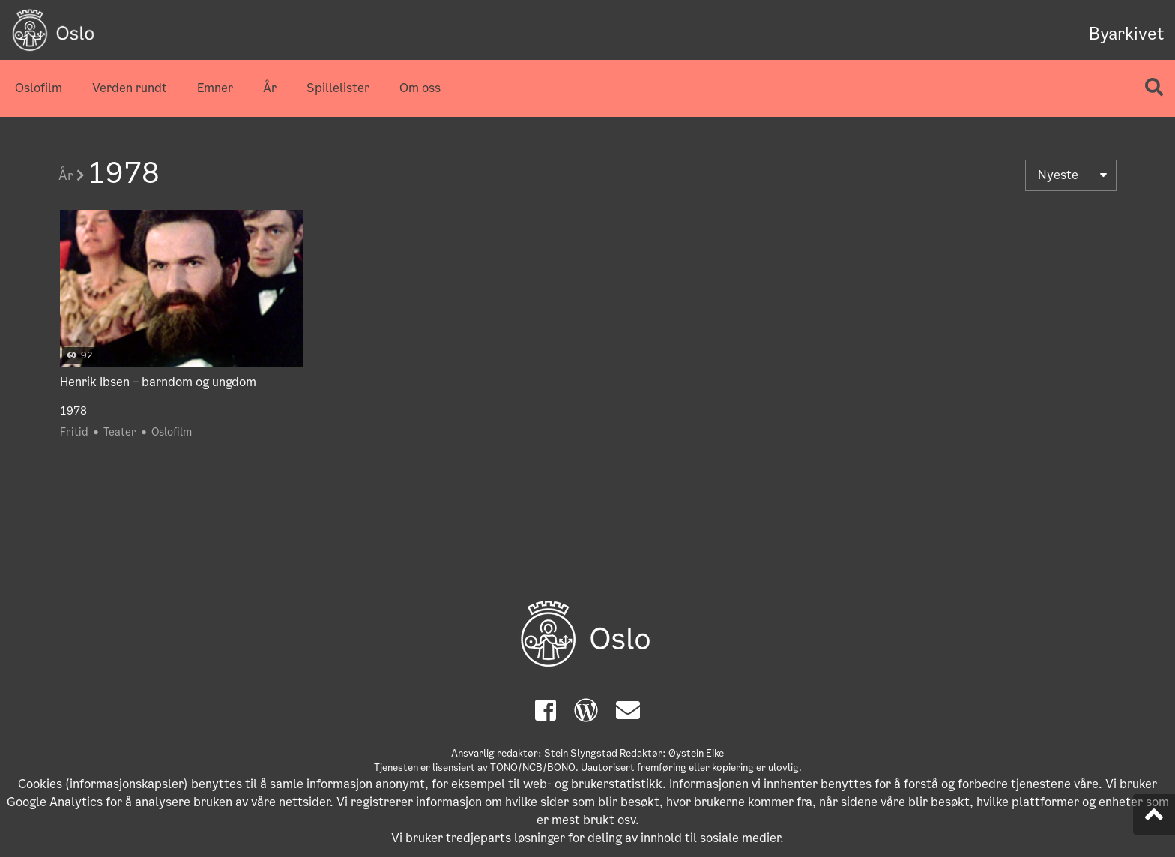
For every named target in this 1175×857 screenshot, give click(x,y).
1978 (73, 410)
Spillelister (337, 88)
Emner (215, 88)
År (270, 88)
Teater (119, 431)
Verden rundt (129, 88)
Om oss (420, 88)
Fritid (74, 431)
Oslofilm (38, 88)
